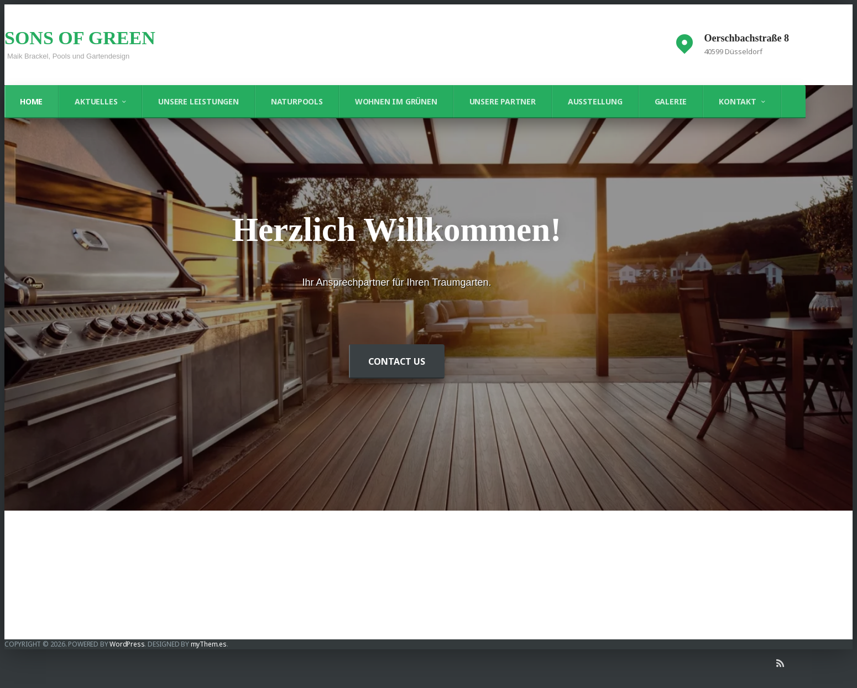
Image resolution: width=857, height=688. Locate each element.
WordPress (126, 644)
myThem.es (209, 644)
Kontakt (737, 101)
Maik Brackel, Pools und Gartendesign (68, 56)
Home (31, 101)
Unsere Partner (502, 101)
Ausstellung (595, 101)
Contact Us (396, 361)
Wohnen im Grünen (396, 101)
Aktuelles (96, 101)
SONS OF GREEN (79, 38)
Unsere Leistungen (198, 101)
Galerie (671, 101)
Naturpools (297, 101)
